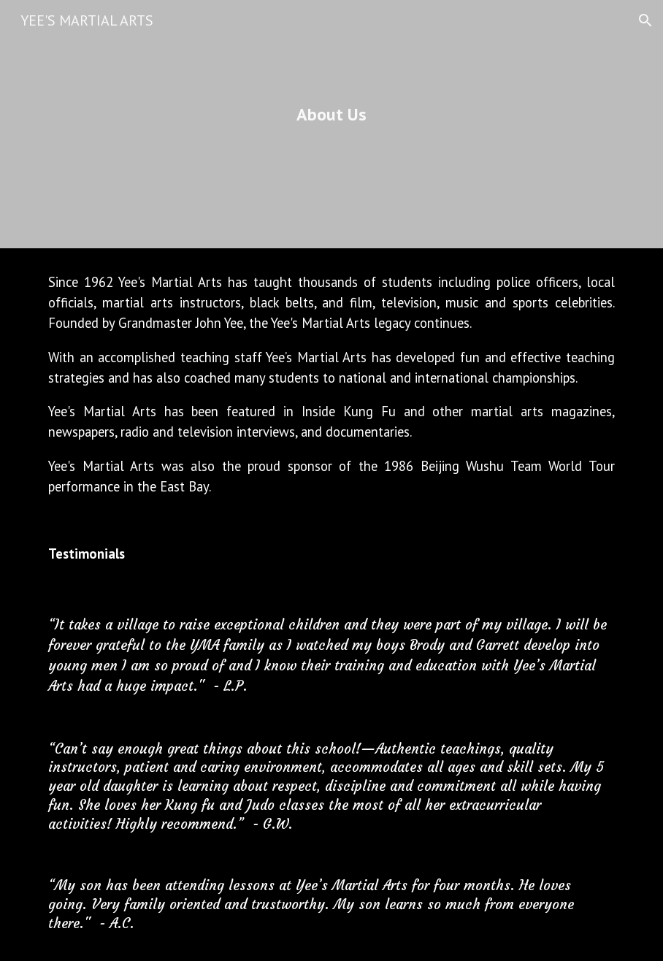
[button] (645, 20)
